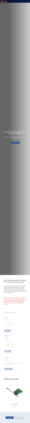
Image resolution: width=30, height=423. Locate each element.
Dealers (8, 330)
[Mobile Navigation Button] (28, 1)
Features (9, 417)
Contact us (15, 142)
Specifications (19, 417)
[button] (14, 406)
